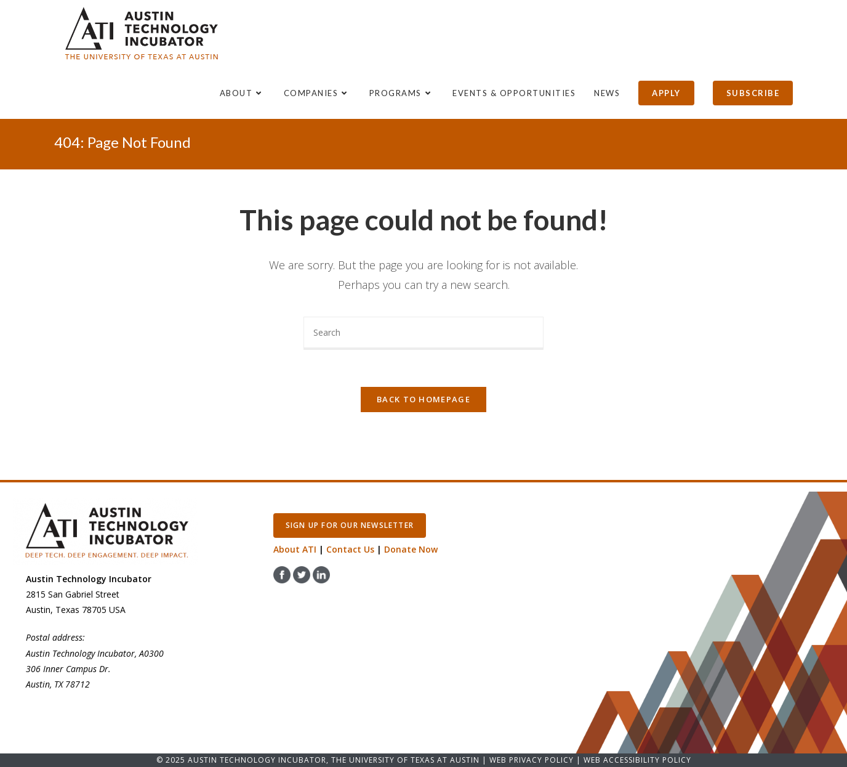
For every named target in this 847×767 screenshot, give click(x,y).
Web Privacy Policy (531, 760)
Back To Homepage (423, 399)
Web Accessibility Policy (637, 760)
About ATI (294, 549)
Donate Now (411, 549)
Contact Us (350, 549)
